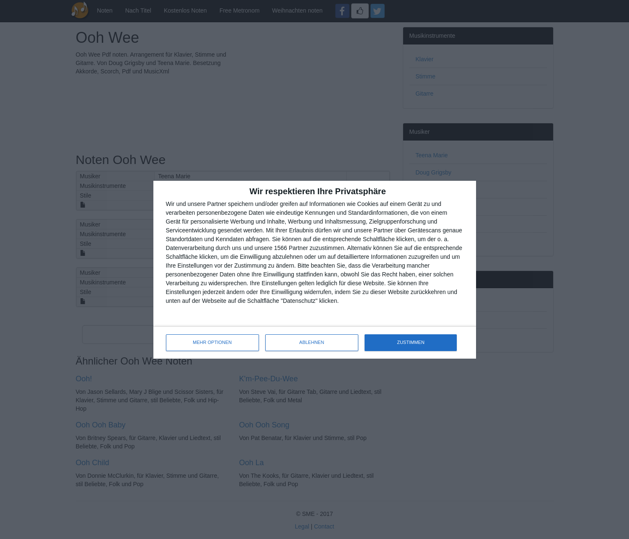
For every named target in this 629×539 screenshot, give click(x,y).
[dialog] (314, 270)
